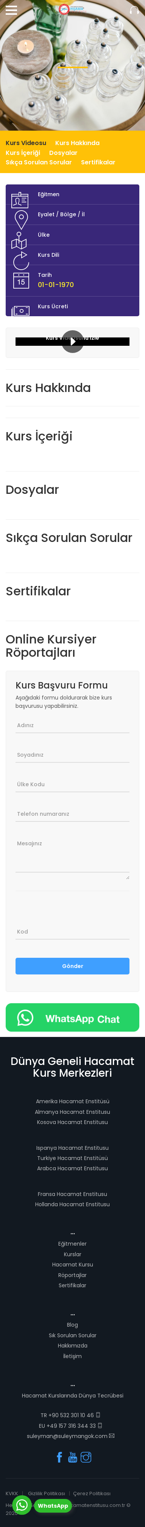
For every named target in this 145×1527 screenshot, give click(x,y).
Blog (72, 1325)
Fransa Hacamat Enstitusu (72, 1194)
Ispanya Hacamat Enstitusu (72, 1148)
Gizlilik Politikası (46, 1493)
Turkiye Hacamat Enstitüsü (72, 1158)
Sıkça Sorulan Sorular (39, 162)
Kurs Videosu (26, 143)
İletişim (72, 1356)
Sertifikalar (98, 162)
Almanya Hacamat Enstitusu (72, 1112)
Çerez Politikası (92, 1493)
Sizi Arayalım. (134, 10)
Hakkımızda (72, 1345)
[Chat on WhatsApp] (72, 1016)
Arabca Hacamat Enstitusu (72, 1168)
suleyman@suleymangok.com (70, 1436)
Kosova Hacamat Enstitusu (72, 1122)
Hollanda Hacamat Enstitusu (72, 1204)
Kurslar (72, 1254)
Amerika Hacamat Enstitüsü (72, 1101)
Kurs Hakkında (77, 143)
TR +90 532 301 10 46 (71, 1415)
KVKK (12, 1493)
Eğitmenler (72, 1244)
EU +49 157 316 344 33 (71, 1426)
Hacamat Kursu (72, 1264)
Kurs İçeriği (23, 152)
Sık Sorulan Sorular (73, 1335)
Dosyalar (63, 152)
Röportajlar (72, 1275)
